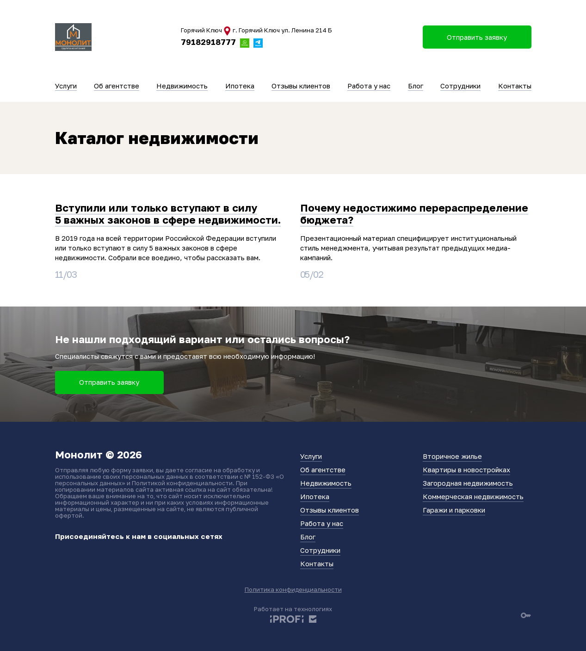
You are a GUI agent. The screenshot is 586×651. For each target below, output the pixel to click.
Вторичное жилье (452, 456)
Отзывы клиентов (300, 85)
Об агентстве (116, 85)
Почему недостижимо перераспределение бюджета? (414, 213)
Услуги (66, 85)
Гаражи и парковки (454, 510)
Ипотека (239, 85)
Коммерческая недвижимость (473, 496)
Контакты (514, 85)
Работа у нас (368, 85)
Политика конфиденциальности (293, 589)
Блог (415, 85)
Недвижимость (182, 85)
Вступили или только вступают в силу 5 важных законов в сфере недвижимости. (168, 213)
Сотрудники (460, 85)
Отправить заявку (109, 382)
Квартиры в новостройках (466, 469)
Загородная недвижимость (468, 483)
